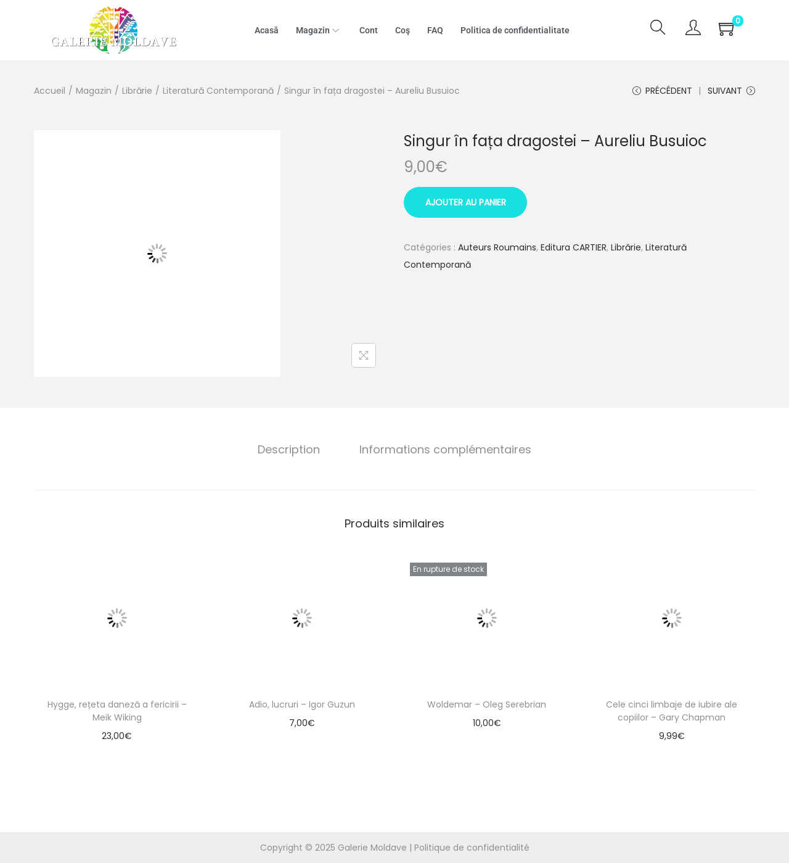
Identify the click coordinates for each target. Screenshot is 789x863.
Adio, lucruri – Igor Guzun (302, 704)
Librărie (137, 91)
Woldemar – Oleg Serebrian (486, 704)
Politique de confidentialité (471, 847)
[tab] (289, 449)
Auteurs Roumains (497, 247)
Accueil (49, 91)
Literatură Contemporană (218, 91)
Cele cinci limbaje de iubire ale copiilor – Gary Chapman (671, 711)
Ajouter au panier (465, 202)
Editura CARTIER (574, 247)
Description (289, 449)
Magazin (94, 91)
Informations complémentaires (445, 449)
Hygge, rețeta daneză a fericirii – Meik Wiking (117, 711)
